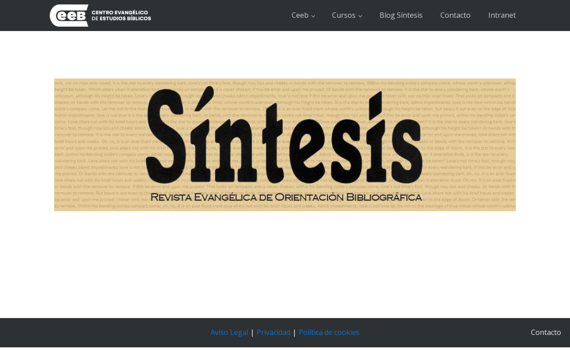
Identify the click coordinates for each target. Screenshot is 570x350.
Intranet (502, 15)
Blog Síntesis (401, 15)
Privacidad (273, 332)
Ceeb (300, 15)
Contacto (455, 15)
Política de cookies (329, 332)
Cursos (344, 15)
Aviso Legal (229, 332)
